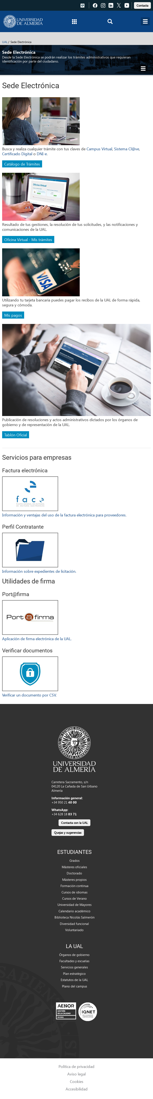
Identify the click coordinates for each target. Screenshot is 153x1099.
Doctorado (74, 873)
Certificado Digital (17, 153)
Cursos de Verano (74, 898)
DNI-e (42, 153)
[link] (142, 4)
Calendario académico (74, 911)
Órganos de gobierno (74, 955)
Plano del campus (74, 986)
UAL (5, 42)
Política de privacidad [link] (76, 1066)
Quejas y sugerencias (67, 833)
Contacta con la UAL (74, 823)
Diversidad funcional (74, 924)
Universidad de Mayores (74, 904)
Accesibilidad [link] (77, 1089)
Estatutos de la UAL (74, 980)
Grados (74, 860)
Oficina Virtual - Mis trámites (28, 239)
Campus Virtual (99, 148)
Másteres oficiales (74, 867)
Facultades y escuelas (74, 961)
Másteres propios (74, 879)
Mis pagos (13, 315)
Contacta (142, 5)
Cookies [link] (76, 1081)
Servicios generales (74, 967)
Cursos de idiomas (74, 892)
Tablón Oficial (15, 434)
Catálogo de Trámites (22, 164)
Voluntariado (74, 930)
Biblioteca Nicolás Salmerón (74, 917)
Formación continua (74, 886)
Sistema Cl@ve (126, 148)
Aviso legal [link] (76, 1074)
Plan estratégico (74, 973)
